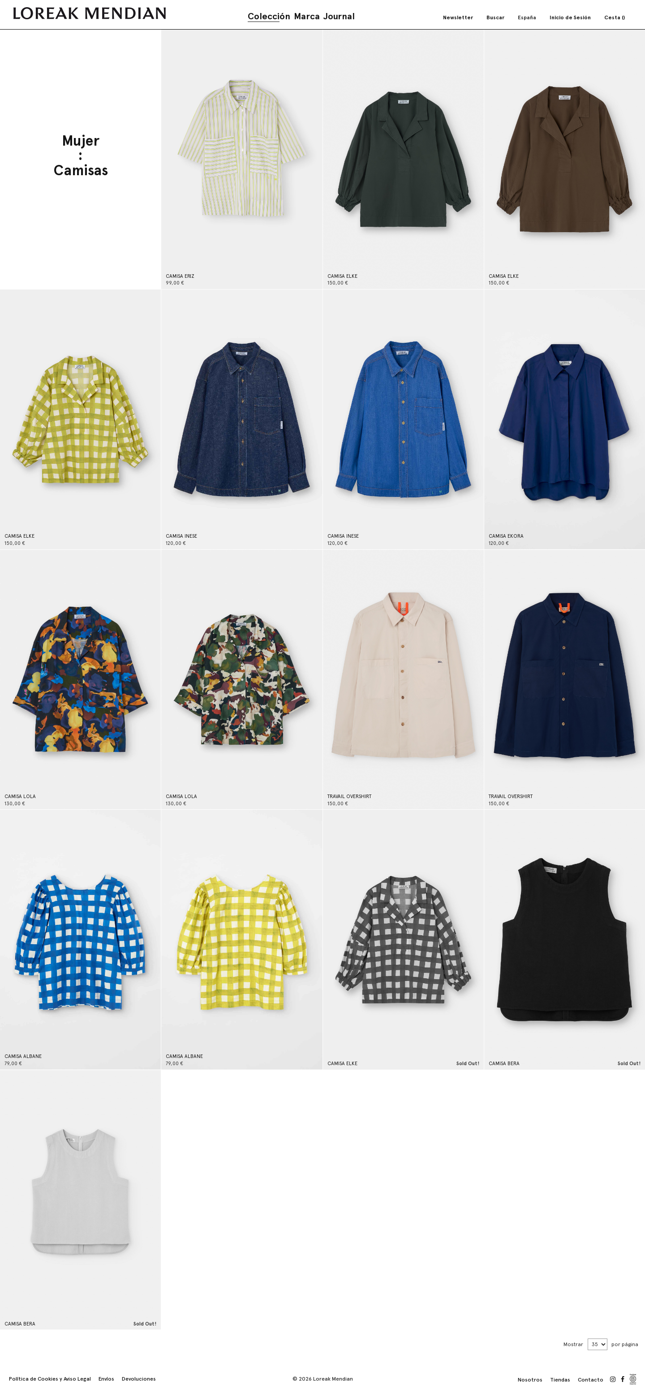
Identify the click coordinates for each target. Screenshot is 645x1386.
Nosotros (530, 1380)
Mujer (80, 141)
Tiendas (560, 1380)
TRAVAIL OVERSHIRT (349, 796)
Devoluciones (139, 1379)
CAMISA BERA (504, 1063)
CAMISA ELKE (342, 276)
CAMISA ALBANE (23, 1056)
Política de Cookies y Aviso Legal (50, 1379)
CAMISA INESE (181, 536)
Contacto (590, 1380)
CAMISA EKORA (506, 536)
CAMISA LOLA (20, 796)
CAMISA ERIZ (180, 276)
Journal (339, 16)
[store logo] (89, 13)
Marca (307, 16)
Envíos (106, 1379)
